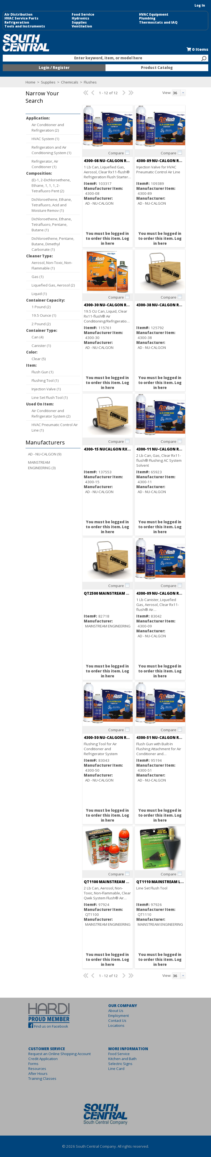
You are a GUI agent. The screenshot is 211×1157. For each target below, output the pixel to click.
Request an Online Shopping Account (59, 1053)
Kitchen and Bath (122, 1058)
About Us (115, 1010)
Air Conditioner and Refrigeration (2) (48, 127)
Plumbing (147, 18)
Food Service (83, 14)
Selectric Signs (120, 1063)
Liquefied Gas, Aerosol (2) (53, 285)
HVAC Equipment (153, 14)
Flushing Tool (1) (45, 380)
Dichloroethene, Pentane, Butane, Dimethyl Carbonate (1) (53, 244)
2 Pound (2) (41, 323)
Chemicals (69, 82)
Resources (37, 1068)
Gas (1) (38, 276)
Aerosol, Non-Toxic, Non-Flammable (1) (52, 265)
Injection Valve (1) (46, 388)
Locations (116, 1025)
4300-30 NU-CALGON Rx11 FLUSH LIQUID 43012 (128, 304)
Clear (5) (39, 358)
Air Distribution (18, 14)
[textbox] (102, 58)
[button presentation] (183, 93)
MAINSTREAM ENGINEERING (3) (42, 465)
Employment (118, 1015)
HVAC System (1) (45, 138)
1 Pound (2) (41, 306)
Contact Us (117, 1020)
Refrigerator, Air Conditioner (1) (45, 164)
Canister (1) (41, 345)
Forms (33, 1063)
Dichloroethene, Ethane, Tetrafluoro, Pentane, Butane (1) (52, 224)
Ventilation (82, 26)
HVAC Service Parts (21, 18)
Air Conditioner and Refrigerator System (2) (51, 413)
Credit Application (43, 1058)
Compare (116, 153)
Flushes (90, 82)
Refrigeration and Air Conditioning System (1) (51, 150)
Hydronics (80, 18)
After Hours (38, 1073)
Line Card (116, 1068)
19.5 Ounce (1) (44, 315)
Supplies (79, 22)
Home (30, 82)
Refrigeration (16, 22)
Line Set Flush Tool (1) (50, 397)
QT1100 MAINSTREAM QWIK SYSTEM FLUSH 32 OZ (130, 881)
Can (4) (38, 337)
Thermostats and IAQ (158, 22)
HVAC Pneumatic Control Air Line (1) (55, 427)
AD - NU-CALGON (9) (45, 454)
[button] (52, 101)
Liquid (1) (39, 293)
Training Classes (42, 1078)
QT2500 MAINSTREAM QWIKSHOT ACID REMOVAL (130, 593)
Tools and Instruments (24, 26)
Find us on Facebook (51, 1026)
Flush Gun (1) (43, 371)
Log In (200, 5)
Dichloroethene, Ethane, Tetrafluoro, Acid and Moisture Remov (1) (52, 205)
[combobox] (105, 58)
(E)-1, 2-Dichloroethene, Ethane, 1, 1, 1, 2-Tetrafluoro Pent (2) (51, 185)
